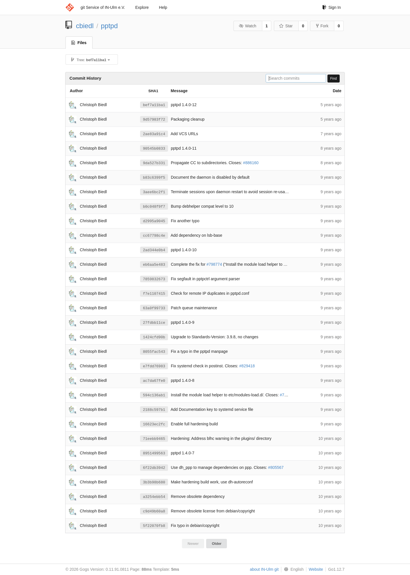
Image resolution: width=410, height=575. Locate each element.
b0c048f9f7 (154, 206)
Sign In (331, 7)
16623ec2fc (154, 424)
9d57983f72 (154, 119)
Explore (142, 7)
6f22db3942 (154, 467)
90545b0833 (154, 148)
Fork (322, 26)
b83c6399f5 (154, 177)
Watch (247, 26)
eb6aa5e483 (154, 264)
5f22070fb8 (154, 525)
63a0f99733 (154, 308)
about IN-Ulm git (264, 569)
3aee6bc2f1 (154, 192)
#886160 (251, 163)
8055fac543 (154, 351)
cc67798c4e (154, 235)
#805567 (276, 467)
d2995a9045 (154, 221)
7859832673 (154, 279)
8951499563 (154, 453)
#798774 (214, 264)
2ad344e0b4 (154, 250)
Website (316, 569)
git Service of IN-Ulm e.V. (103, 7)
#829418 (247, 366)
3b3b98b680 (154, 482)
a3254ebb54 (154, 496)
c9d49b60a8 (154, 511)
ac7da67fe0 (154, 380)
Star (286, 26)
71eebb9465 (154, 438)
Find (333, 79)
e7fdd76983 (154, 366)
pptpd (109, 26)
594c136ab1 (154, 395)
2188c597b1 (154, 409)
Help (163, 7)
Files (79, 42)
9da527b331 (154, 163)
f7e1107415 (154, 293)
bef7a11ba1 (154, 105)
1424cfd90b (154, 337)
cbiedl (85, 26)
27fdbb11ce (154, 322)
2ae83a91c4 (154, 134)
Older (217, 543)
